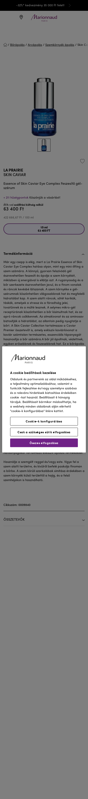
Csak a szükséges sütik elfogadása (44, 432)
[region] (44, 399)
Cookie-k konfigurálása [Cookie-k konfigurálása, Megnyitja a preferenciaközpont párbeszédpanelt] (44, 421)
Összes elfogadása (44, 443)
